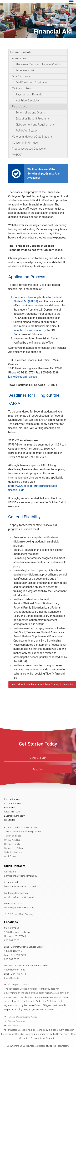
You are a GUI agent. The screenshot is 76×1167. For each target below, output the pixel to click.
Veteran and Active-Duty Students (32, 136)
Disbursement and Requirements (35, 124)
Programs (9, 807)
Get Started (9, 819)
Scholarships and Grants (30, 112)
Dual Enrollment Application (32, 82)
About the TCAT (12, 811)
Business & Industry (14, 815)
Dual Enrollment (21, 76)
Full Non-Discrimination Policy (22, 1017)
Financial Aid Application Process (21, 827)
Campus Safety (12, 844)
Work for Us (10, 856)
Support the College (14, 848)
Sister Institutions (13, 852)
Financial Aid (19, 106)
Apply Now (38, 769)
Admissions (19, 58)
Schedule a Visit (25, 70)
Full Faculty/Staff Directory (20, 914)
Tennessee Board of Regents (18, 1034)
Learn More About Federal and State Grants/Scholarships (42, 684)
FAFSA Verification (27, 130)
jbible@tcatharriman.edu (22, 376)
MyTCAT (17, 154)
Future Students (20, 52)
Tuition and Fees (22, 88)
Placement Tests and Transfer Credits (38, 64)
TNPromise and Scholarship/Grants (23, 831)
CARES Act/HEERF (13, 839)
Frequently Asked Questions (29, 148)
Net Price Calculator (28, 100)
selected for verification (27, 330)
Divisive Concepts (16, 1021)
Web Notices (14, 1025)
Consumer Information (25, 142)
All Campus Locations (18, 984)
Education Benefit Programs (33, 118)
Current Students (13, 803)
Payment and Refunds (29, 94)
